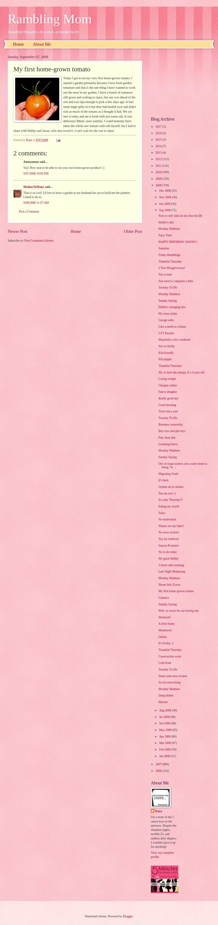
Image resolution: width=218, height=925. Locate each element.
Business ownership (170, 424)
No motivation (167, 519)
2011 (158, 165)
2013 (158, 152)
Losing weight (167, 378)
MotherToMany (33, 187)
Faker (161, 513)
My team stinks (167, 313)
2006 (158, 771)
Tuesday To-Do (167, 287)
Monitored (164, 630)
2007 (158, 764)
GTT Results (166, 333)
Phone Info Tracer (169, 584)
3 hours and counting (171, 565)
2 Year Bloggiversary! (171, 268)
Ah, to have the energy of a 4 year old (181, 372)
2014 (158, 146)
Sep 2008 (165, 210)
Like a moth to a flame (172, 326)
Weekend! (164, 617)
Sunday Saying (167, 300)
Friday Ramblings (169, 255)
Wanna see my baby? (171, 526)
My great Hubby (168, 558)
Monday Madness (169, 228)
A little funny (166, 623)
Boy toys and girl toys (171, 431)
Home (18, 44)
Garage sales (166, 320)
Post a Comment (29, 211)
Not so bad (165, 274)
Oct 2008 (165, 204)
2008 (158, 185)
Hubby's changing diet (172, 307)
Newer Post (18, 231)
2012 (158, 159)
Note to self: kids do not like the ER (180, 215)
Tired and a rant (167, 411)
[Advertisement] (180, 82)
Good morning (167, 405)
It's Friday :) (165, 643)
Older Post (133, 231)
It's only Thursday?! (170, 499)
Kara (158, 811)
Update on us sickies (170, 486)
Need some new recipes (172, 676)
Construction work (169, 656)
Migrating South (168, 473)
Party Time (165, 235)
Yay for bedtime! (168, 539)
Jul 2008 (164, 717)
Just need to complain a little (175, 281)
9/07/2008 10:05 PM (35, 173)
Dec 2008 (165, 190)
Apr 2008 (165, 736)
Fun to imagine (167, 391)
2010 (158, 172)
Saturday (163, 248)
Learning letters (167, 444)
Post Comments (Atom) (38, 240)
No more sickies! (168, 532)
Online (162, 637)
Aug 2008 (165, 710)
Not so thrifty (166, 346)
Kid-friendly (166, 352)
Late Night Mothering (171, 571)
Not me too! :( (167, 493)
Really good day (168, 398)
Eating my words (168, 506)
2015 (158, 139)
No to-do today (167, 552)
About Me (42, 44)
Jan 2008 (165, 756)
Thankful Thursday (170, 261)
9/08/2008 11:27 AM (36, 202)
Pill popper (165, 359)
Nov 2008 (165, 197)
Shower (163, 702)
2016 (158, 133)
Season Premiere (168, 545)
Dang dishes (165, 695)
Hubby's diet (166, 222)
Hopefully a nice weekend (174, 339)
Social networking (169, 682)
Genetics (163, 597)
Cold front (164, 662)
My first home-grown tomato (176, 591)
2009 (158, 178)
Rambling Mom (50, 19)
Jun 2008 (165, 723)
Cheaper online (167, 385)
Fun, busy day (167, 437)
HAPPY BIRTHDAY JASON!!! (177, 242)
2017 (158, 126)
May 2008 (165, 730)
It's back (163, 480)
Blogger (128, 916)
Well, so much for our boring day (178, 610)
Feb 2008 (165, 749)
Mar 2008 (165, 743)
